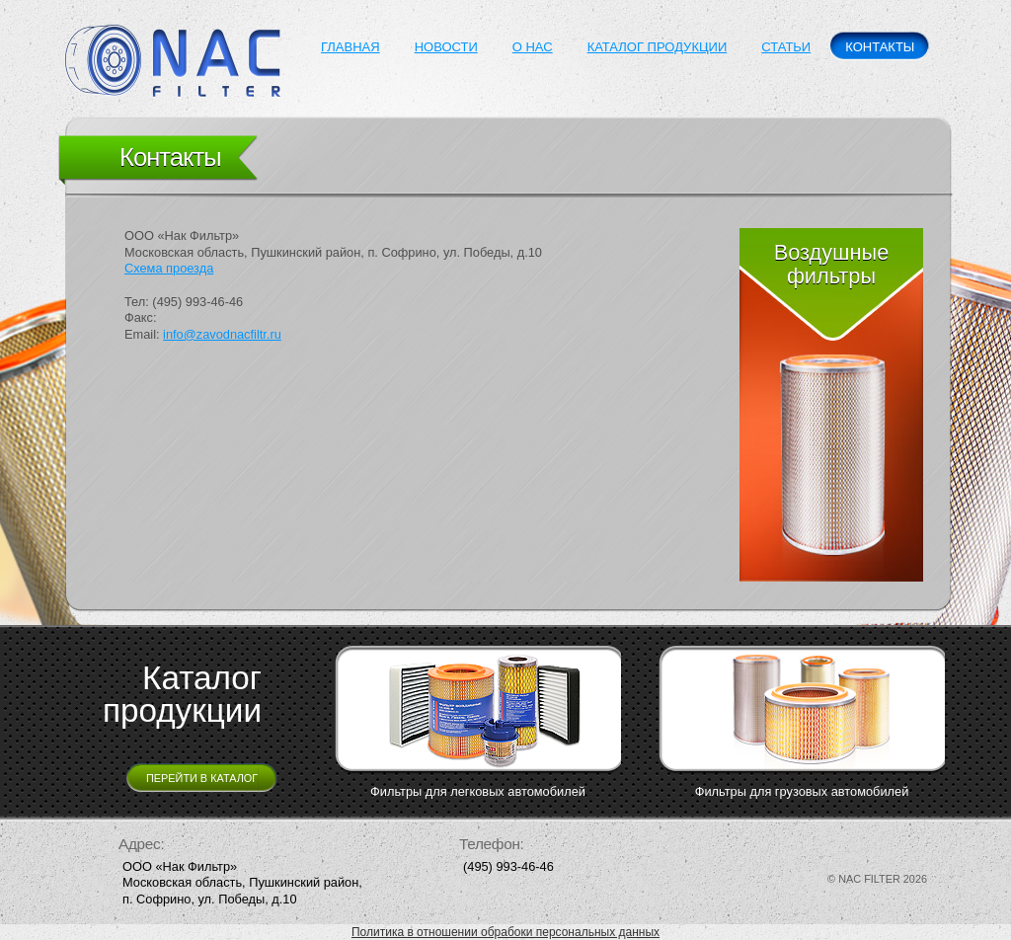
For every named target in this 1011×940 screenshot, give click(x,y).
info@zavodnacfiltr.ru (222, 334)
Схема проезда (168, 268)
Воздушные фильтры (832, 264)
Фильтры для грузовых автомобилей (802, 791)
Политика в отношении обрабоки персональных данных (505, 932)
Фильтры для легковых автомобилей (477, 791)
